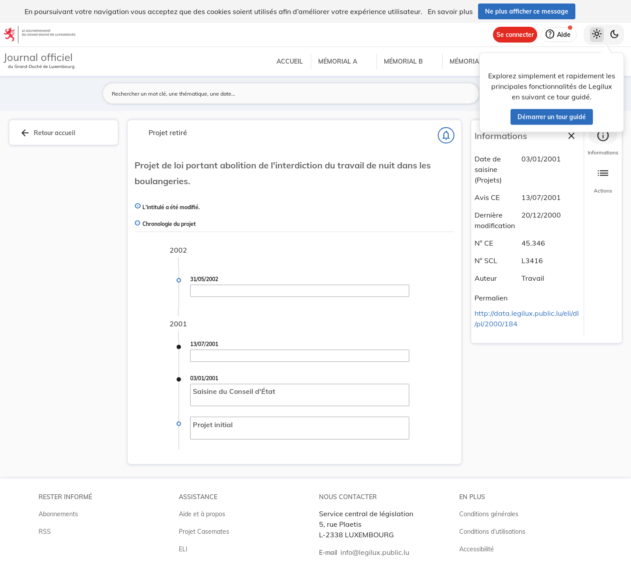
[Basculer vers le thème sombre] (614, 34)
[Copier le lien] (519, 299)
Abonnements (58, 514)
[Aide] (559, 34)
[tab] (603, 142)
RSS (45, 532)
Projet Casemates (204, 532)
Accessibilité (476, 549)
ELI (183, 549)
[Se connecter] (515, 35)
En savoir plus (450, 11)
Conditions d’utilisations (492, 532)
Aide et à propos (202, 514)
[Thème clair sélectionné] (597, 34)
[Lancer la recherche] (467, 93)
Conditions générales (488, 514)
